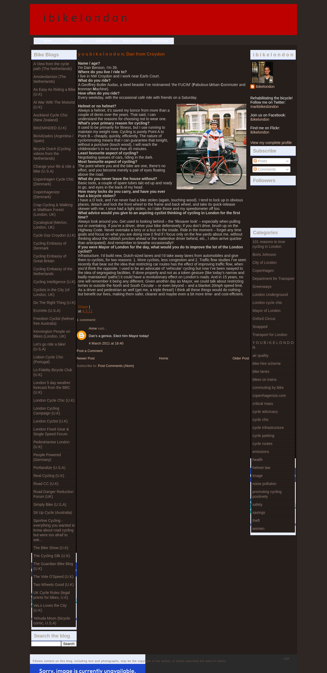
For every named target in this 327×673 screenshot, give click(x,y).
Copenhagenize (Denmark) (46, 194)
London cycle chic (267, 302)
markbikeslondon (264, 106)
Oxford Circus (263, 318)
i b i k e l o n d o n (85, 18)
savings (258, 512)
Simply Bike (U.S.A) (49, 504)
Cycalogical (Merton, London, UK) (50, 224)
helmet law (261, 467)
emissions (260, 451)
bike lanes (260, 371)
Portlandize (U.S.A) (49, 467)
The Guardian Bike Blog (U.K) (53, 566)
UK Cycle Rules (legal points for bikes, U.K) (51, 595)
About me (76, 40)
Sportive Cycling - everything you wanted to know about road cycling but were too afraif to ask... (54, 530)
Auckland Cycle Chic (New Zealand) (50, 117)
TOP (286, 659)
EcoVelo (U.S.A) (46, 310)
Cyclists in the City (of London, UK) (51, 292)
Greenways (261, 286)
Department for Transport (273, 278)
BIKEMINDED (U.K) (50, 128)
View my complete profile (271, 142)
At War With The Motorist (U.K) (54, 104)
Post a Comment (90, 351)
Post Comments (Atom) (116, 366)
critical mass (262, 403)
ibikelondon (265, 86)
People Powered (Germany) (47, 457)
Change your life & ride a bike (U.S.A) (54, 168)
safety (257, 504)
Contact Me (104, 40)
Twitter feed (160, 40)
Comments (265, 169)
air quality (260, 355)
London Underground (270, 294)
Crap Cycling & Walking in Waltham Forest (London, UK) (53, 210)
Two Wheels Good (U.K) (53, 584)
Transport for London (269, 334)
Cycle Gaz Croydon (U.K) (54, 235)
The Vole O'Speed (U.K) (53, 576)
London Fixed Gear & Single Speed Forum (51, 431)
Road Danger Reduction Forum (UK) (53, 494)
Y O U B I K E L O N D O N (273, 345)
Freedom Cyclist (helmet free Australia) (53, 321)
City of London (264, 262)
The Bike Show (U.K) (50, 548)
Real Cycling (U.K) (48, 476)
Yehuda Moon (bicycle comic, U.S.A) (51, 620)
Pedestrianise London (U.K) (51, 444)
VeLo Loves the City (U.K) (50, 607)
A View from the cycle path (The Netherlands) (52, 66)
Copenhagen (263, 270)
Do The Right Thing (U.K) (54, 302)
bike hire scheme (266, 363)
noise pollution (264, 484)
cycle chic (260, 419)
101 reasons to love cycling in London (268, 244)
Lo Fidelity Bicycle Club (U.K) (52, 372)
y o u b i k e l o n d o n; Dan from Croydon (121, 54)
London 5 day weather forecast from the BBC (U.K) (52, 387)
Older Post (241, 358)
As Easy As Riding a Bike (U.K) (54, 91)
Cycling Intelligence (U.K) (54, 282)
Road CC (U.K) (46, 484)
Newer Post (86, 358)
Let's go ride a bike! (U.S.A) (49, 346)
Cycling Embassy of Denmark (49, 245)
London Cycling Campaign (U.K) (46, 410)
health (257, 459)
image (257, 476)
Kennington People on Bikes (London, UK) (51, 333)
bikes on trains (264, 379)
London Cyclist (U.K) (50, 421)
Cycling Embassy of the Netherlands (52, 271)
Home (48, 40)
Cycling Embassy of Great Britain (49, 258)
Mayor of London (266, 310)
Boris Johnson (264, 254)
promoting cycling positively (267, 494)
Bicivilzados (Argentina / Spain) (53, 138)
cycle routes (262, 443)
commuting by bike (268, 387)
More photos (132, 40)
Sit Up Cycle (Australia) (52, 512)
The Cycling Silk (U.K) (51, 556)
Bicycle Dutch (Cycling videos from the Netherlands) (52, 154)
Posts (260, 161)
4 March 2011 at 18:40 (106, 343)
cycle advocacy (265, 411)
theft (256, 520)
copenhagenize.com (269, 395)
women (258, 528)
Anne (93, 328)
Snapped (259, 326)
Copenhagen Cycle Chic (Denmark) (53, 181)
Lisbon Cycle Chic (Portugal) (48, 359)
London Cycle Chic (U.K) (54, 400)
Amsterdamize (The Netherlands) (49, 79)
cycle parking (263, 435)
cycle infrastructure (268, 427)
